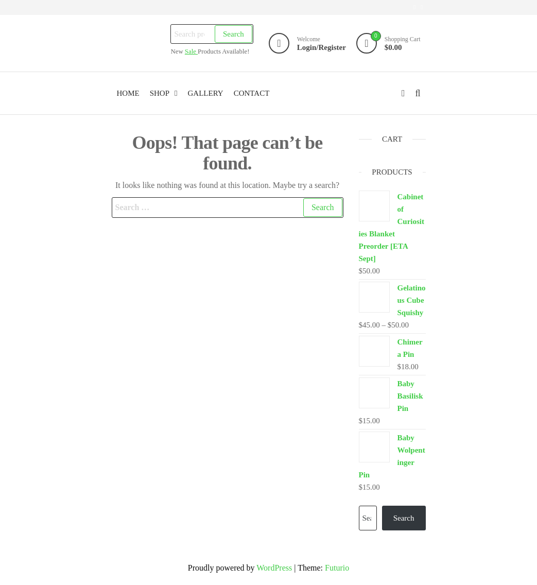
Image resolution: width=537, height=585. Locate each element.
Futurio (337, 567)
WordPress (274, 567)
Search (233, 34)
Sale (191, 51)
